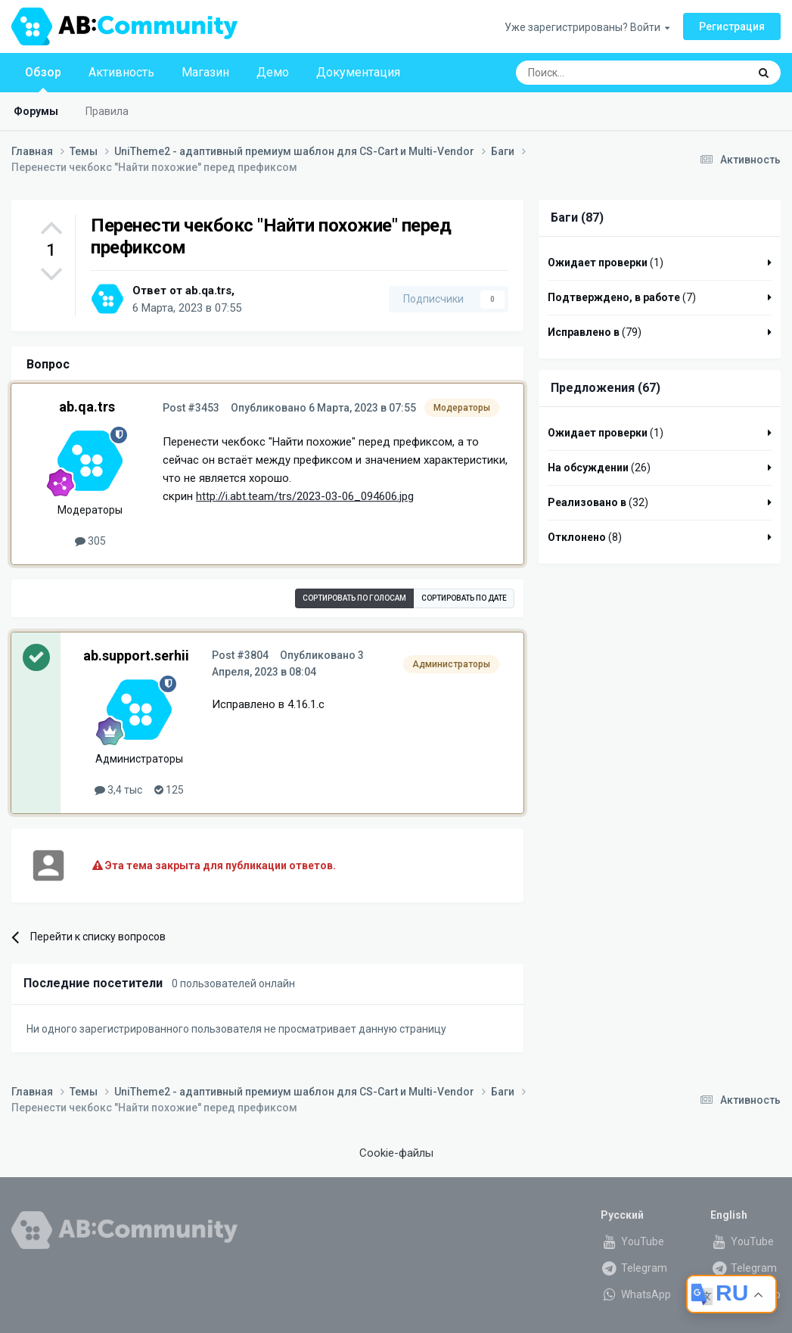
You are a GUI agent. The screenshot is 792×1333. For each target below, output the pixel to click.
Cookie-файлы (396, 1153)
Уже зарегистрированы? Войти (587, 27)
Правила (107, 111)
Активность (121, 72)
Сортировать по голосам (354, 598)
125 (169, 790)
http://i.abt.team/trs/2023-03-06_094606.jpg (305, 496)
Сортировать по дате (464, 598)
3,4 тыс (118, 790)
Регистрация (732, 26)
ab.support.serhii (136, 655)
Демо (272, 72)
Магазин (205, 72)
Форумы (36, 111)
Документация (358, 72)
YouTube (632, 1241)
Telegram (634, 1268)
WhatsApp (636, 1294)
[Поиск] (597, 73)
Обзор (43, 78)
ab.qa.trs (208, 290)
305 (90, 541)
